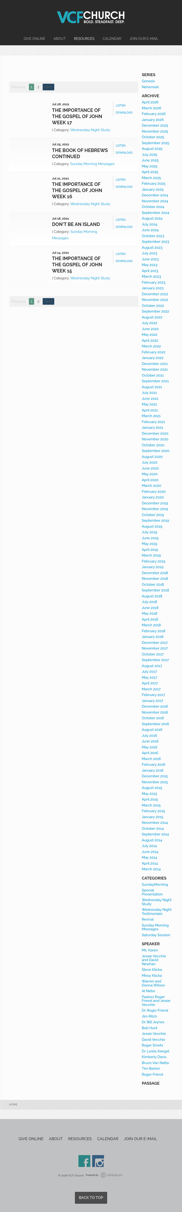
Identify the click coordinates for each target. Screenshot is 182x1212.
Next (48, 87)
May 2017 (149, 677)
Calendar (112, 39)
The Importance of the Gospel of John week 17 (77, 116)
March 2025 (151, 178)
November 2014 (155, 822)
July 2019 (149, 532)
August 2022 (152, 317)
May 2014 (149, 857)
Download (124, 112)
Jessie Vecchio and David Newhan (154, 960)
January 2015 (152, 817)
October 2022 (153, 306)
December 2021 (155, 364)
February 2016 (153, 764)
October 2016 (153, 718)
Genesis (148, 81)
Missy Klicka (152, 975)
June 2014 (150, 852)
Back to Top (91, 1197)
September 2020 (155, 451)
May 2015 (149, 794)
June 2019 (150, 538)
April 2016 (150, 753)
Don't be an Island (76, 224)
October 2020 (153, 445)
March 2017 (151, 689)
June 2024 (150, 230)
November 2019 (155, 509)
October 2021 (153, 375)
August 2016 (152, 730)
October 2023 (153, 236)
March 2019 (151, 555)
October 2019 (153, 515)
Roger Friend (152, 1074)
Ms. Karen (150, 950)
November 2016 (155, 712)
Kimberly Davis (154, 1057)
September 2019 (155, 520)
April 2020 (150, 480)
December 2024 (155, 195)
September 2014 (155, 834)
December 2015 (155, 776)
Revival (148, 919)
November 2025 (155, 131)
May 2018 (149, 613)
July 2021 (149, 393)
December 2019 (155, 503)
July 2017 (149, 671)
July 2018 (149, 602)
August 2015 (152, 788)
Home (13, 1104)
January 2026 (153, 120)
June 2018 (150, 608)
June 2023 (150, 259)
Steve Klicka (152, 970)
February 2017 (153, 695)
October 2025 (153, 137)
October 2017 (153, 654)
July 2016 (149, 735)
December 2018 (155, 573)
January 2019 (152, 567)
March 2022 (151, 346)
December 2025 (155, 125)
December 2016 (155, 706)
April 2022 (150, 340)
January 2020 (153, 497)
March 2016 (151, 759)
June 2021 (150, 398)
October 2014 (153, 828)
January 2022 (153, 358)
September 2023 (155, 242)
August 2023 (152, 247)
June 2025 (150, 160)
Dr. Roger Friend (155, 1010)
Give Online (34, 39)
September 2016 (155, 724)
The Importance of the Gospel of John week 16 (77, 190)
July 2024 (149, 224)
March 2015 (151, 805)
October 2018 (153, 584)
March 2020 (151, 486)
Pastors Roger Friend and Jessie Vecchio (156, 1001)
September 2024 (155, 213)
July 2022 (149, 323)
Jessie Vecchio (154, 1034)
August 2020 (152, 457)
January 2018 (153, 637)
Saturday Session (156, 935)
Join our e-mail (143, 39)
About (60, 39)
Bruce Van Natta (155, 1063)
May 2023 (149, 265)
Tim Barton (151, 1068)
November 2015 (155, 782)
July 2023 (149, 253)
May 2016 (149, 747)
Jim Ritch (149, 1016)
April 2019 (150, 550)
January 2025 (153, 189)
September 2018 (155, 590)
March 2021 (151, 416)
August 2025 (152, 149)
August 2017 (152, 666)
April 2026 (150, 102)
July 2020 (149, 462)
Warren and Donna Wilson (153, 983)
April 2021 (150, 410)
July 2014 (149, 846)
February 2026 (154, 114)
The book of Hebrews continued (80, 153)
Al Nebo (148, 991)
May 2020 (150, 474)
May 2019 (149, 544)
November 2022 (155, 300)
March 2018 (151, 625)
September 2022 (155, 311)
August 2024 (152, 218)
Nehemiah (150, 87)
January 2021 (152, 427)
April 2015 (150, 799)
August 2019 (152, 526)
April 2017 (150, 683)
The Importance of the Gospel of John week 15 (77, 265)
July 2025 (149, 154)
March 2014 (151, 869)
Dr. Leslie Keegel (155, 1051)
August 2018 (152, 596)
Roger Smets (152, 1045)
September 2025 (155, 143)
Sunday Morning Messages (92, 164)
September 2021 (155, 381)
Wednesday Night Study (90, 130)
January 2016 (153, 770)
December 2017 (155, 643)
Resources (84, 39)
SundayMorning (155, 884)
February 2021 (153, 422)
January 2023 (153, 288)
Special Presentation (152, 892)
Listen (120, 105)
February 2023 (153, 282)
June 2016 (150, 741)
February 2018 (153, 631)
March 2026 (151, 108)
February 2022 (153, 352)
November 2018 (155, 578)
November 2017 (155, 648)
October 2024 (153, 207)
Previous (19, 87)
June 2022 (150, 329)
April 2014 (150, 863)
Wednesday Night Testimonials (157, 912)
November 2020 (155, 439)
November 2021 (155, 369)
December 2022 (155, 294)
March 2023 (151, 276)
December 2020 (155, 433)
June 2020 (150, 468)
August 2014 (152, 840)
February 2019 (153, 561)
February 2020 (154, 491)
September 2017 (155, 660)
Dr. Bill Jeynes (153, 1022)
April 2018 (150, 619)
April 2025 (150, 172)
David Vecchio (153, 1039)
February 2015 (153, 811)
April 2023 (150, 271)
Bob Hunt (149, 1028)
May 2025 (149, 166)
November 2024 (155, 201)
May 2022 (149, 334)
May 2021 (149, 404)
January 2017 (152, 701)
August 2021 (152, 387)
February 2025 (153, 183)
